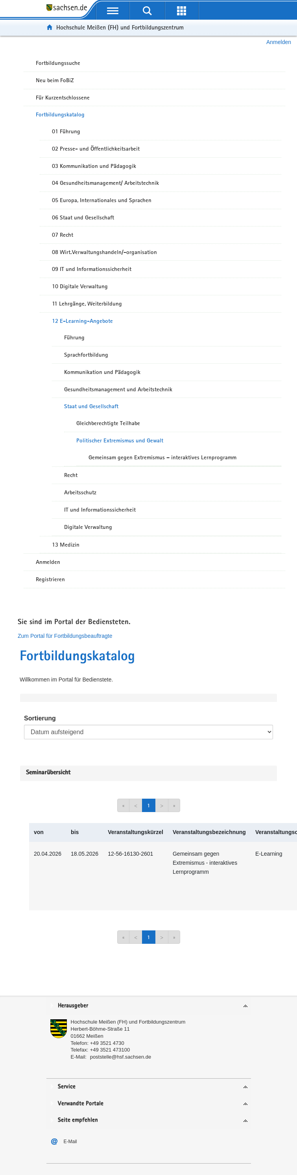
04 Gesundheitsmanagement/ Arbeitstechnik (105, 182)
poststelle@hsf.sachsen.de (120, 1057)
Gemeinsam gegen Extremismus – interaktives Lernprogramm (162, 457)
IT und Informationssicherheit (100, 509)
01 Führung (66, 131)
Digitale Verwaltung (88, 526)
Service (67, 1087)
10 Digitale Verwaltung (80, 286)
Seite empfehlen (78, 1120)
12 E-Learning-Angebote (82, 320)
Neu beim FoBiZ (55, 80)
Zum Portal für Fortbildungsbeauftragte (65, 636)
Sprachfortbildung (86, 354)
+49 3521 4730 (107, 1043)
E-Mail (70, 1141)
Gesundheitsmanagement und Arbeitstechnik (118, 389)
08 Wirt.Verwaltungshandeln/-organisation (104, 252)
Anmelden (278, 42)
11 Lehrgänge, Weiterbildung (87, 303)
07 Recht (62, 234)
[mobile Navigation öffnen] (113, 11)
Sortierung (40, 718)
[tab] (148, 1006)
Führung (74, 337)
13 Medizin (65, 544)
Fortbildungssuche (58, 62)
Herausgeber (73, 1006)
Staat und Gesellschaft (91, 406)
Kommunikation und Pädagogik (102, 372)
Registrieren (50, 579)
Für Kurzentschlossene (63, 97)
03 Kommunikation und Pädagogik (94, 165)
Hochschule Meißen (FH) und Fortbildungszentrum (120, 27)
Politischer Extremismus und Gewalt (119, 440)
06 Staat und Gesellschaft (83, 217)
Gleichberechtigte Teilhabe (108, 423)
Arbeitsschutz (80, 492)
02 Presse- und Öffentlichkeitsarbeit (96, 148)
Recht (70, 475)
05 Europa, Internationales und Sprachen (101, 200)
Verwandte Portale (80, 1104)
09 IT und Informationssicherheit (91, 269)
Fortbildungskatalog (60, 114)
